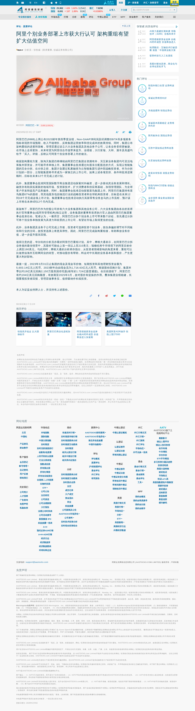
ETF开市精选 (163, 458)
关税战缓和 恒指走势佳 (160, 110)
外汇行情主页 (140, 432)
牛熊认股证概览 (120, 432)
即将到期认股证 (120, 455)
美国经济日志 (119, 526)
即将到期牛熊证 (120, 485)
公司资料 (69, 518)
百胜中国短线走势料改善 (161, 148)
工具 (140, 482)
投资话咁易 (163, 465)
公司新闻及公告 (69, 510)
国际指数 (45, 436)
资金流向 (69, 498)
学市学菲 (163, 455)
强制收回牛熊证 (120, 489)
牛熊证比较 (120, 473)
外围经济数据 (119, 530)
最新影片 (163, 438)
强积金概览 (140, 496)
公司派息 (45, 499)
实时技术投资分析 (69, 522)
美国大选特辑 (163, 469)
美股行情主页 (119, 503)
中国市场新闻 (95, 444)
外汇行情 (140, 436)
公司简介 (24, 492)
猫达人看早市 (163, 441)
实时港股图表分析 (69, 440)
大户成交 (69, 494)
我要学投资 (163, 486)
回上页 (126, 26)
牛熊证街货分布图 (119, 477)
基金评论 (95, 470)
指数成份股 (45, 464)
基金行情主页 (140, 466)
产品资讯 (24, 444)
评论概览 (95, 459)
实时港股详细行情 (69, 436)
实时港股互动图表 (69, 444)
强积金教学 (140, 508)
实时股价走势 (69, 482)
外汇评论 (95, 474)
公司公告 (45, 491)
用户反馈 (24, 474)
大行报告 (45, 507)
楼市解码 (163, 503)
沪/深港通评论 (95, 466)
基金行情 (140, 470)
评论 (18, 26)
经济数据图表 (45, 546)
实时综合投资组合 (69, 525)
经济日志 (45, 538)
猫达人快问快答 (163, 445)
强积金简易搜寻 (140, 500)
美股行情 (119, 507)
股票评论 (27, 26)
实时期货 (45, 444)
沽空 (69, 486)
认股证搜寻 (120, 447)
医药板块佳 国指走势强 (160, 135)
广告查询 (24, 500)
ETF (45, 488)
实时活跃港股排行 (45, 448)
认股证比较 (120, 451)
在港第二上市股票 (45, 480)
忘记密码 (24, 470)
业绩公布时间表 (45, 511)
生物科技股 (45, 484)
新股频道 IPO (45, 519)
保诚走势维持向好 (157, 98)
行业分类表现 (45, 460)
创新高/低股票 (45, 452)
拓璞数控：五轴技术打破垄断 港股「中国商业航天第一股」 (163, 50)
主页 (24, 432)
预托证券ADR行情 (45, 530)
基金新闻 (140, 474)
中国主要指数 (45, 440)
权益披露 (69, 506)
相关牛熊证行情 (69, 456)
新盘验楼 (163, 496)
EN (35, 2)
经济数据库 (45, 542)
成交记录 (69, 490)
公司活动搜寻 (45, 515)
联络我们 (24, 478)
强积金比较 (140, 504)
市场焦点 (163, 475)
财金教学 (24, 448)
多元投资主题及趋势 (163, 462)
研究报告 (95, 478)
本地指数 (45, 432)
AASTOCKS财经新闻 (95, 432)
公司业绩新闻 (45, 503)
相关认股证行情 (69, 452)
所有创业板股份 (45, 476)
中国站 (24, 436)
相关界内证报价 (69, 460)
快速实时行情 (69, 432)
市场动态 (119, 511)
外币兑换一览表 (140, 452)
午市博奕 (163, 452)
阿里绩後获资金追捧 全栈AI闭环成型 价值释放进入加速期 (163, 42)
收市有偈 (163, 448)
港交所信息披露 (95, 440)
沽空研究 (45, 495)
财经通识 (163, 489)
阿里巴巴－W (32, 125)
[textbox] (154, 10)
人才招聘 (24, 496)
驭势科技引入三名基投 (161, 55)
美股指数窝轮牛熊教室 (163, 482)
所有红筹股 (45, 472)
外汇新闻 (140, 440)
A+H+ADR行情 (45, 534)
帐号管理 (24, 466)
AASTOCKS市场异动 (69, 514)
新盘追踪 (163, 499)
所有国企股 (45, 468)
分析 (119, 515)
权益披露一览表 (45, 523)
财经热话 (163, 472)
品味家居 (163, 492)
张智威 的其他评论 (147, 26)
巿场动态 (140, 448)
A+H (45, 527)
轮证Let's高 (163, 479)
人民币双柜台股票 (45, 456)
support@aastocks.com (37, 562)
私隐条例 (24, 508)
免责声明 (24, 504)
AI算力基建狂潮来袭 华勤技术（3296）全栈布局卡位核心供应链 (163, 34)
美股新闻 (119, 522)
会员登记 (24, 462)
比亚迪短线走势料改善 (159, 160)
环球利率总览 (45, 550)
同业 (69, 502)
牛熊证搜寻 (120, 469)
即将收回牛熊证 (120, 481)
